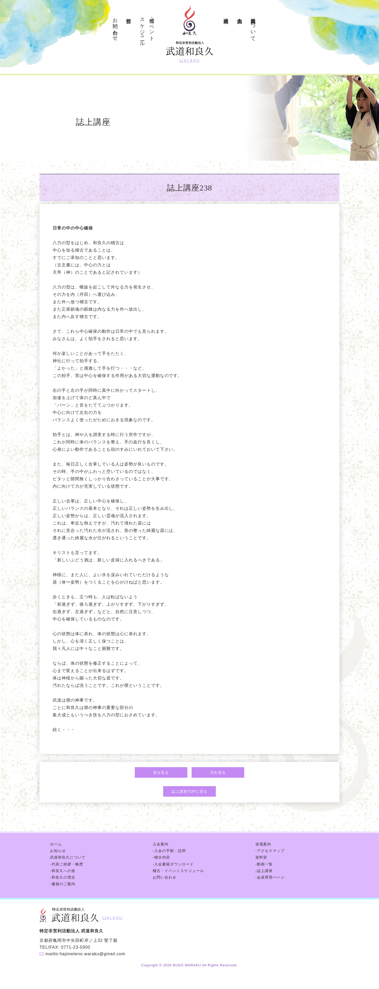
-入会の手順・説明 (169, 851)
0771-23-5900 (75, 947)
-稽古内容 (161, 857)
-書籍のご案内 (62, 884)
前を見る (161, 772)
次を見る (218, 772)
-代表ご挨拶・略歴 (66, 864)
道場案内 (226, 14)
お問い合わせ (115, 26)
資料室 (129, 14)
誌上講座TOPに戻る (189, 791)
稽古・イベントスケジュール (178, 871)
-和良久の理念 (62, 877)
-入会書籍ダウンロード (173, 864)
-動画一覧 (264, 864)
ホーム (56, 844)
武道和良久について (253, 26)
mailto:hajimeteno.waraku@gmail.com (85, 954)
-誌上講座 (264, 871)
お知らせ (58, 851)
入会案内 (240, 14)
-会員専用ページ (270, 877)
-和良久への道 (62, 871)
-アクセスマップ (270, 851)
